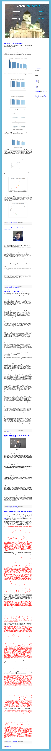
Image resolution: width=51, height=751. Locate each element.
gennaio (37, 82)
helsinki (45, 94)
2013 (36, 86)
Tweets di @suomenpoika (38, 68)
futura (38, 96)
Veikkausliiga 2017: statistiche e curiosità (13, 43)
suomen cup (36, 92)
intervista (17, 287)
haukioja (13, 287)
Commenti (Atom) (8, 746)
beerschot (42, 95)
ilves (15, 287)
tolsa (37, 99)
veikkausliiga (7, 431)
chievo (9, 287)
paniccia (19, 287)
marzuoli (44, 97)
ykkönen (38, 94)
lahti (42, 97)
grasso (43, 96)
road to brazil (42, 92)
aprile (37, 81)
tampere (40, 95)
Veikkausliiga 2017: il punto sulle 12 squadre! (14, 291)
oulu (46, 97)
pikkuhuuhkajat (36, 95)
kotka (40, 97)
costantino (36, 96)
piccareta (14, 507)
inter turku (10, 507)
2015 (36, 85)
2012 (36, 87)
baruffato (7, 287)
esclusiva (11, 287)
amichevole (42, 94)
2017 (36, 76)
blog (24, 517)
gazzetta (41, 96)
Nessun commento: (15, 222)
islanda (11, 742)
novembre (37, 77)
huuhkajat (9, 742)
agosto (37, 80)
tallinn (35, 99)
